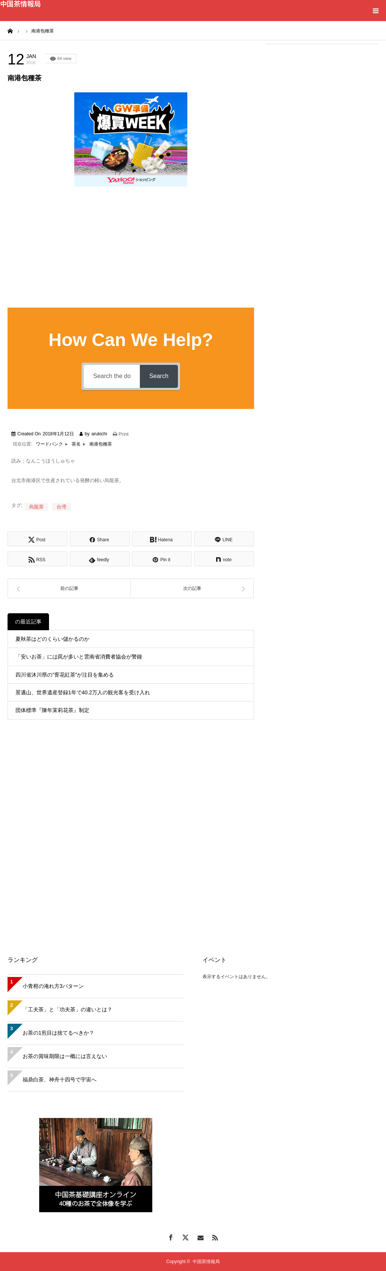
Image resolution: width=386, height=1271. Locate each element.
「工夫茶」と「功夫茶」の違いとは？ (67, 1009)
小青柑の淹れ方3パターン (53, 986)
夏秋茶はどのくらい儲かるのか (52, 639)
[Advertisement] (321, 99)
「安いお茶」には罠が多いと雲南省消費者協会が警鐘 (78, 657)
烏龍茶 (36, 507)
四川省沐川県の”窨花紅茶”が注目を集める (64, 675)
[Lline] (224, 538)
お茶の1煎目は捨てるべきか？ (58, 1033)
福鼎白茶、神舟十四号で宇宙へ (59, 1080)
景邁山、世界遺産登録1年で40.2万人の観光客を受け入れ (82, 692)
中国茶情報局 (20, 3)
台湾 (61, 507)
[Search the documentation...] (112, 376)
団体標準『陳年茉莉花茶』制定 (52, 710)
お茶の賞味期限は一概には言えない (65, 1056)
